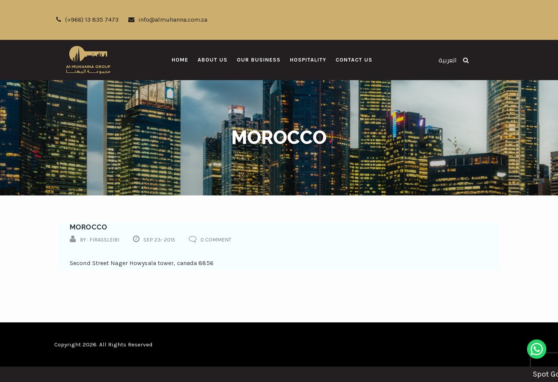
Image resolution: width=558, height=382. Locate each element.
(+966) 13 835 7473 (87, 19)
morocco (88, 227)
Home (180, 60)
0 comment (215, 239)
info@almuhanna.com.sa (167, 19)
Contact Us (354, 60)
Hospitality (308, 60)
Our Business (259, 60)
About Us (212, 60)
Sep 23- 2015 (159, 239)
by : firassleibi (99, 239)
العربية (447, 60)
